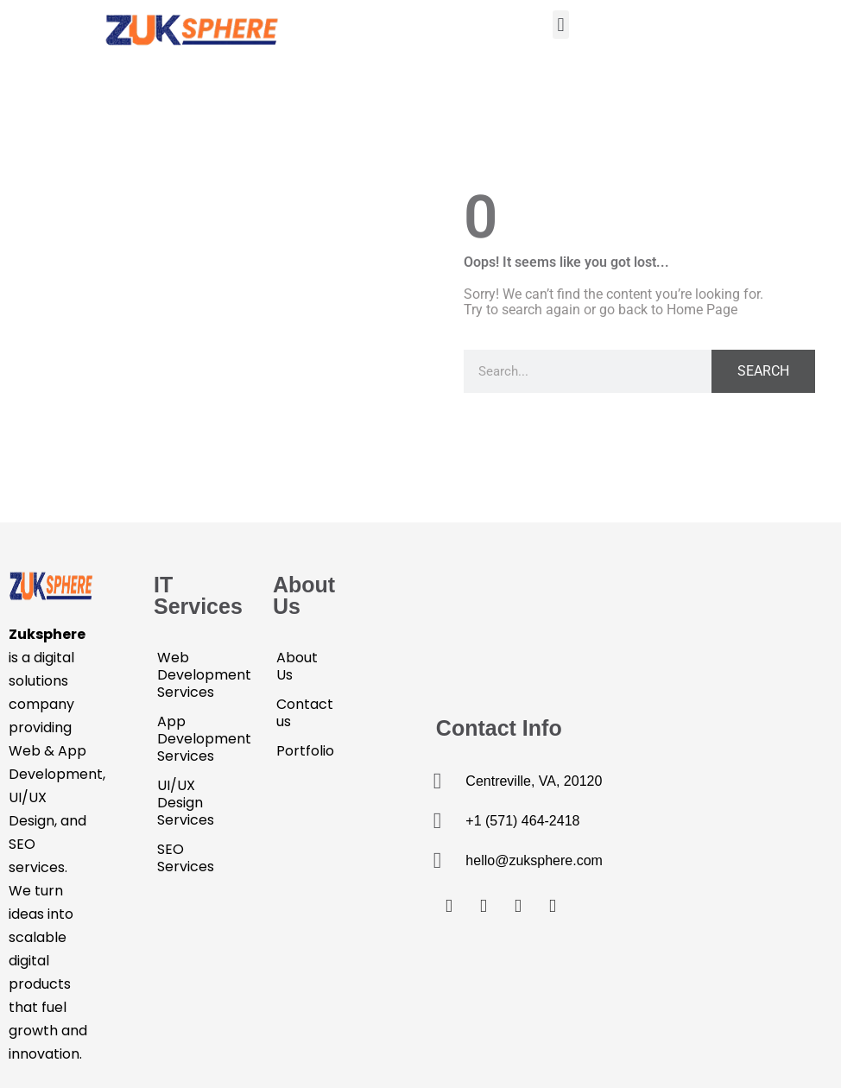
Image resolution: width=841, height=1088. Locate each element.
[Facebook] (449, 904)
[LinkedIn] (518, 904)
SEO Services (185, 857)
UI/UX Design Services (185, 802)
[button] (561, 24)
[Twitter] (483, 904)
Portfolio (305, 751)
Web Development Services (189, 675)
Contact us (304, 712)
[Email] (552, 904)
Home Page (702, 309)
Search (763, 371)
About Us (297, 666)
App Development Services (189, 739)
